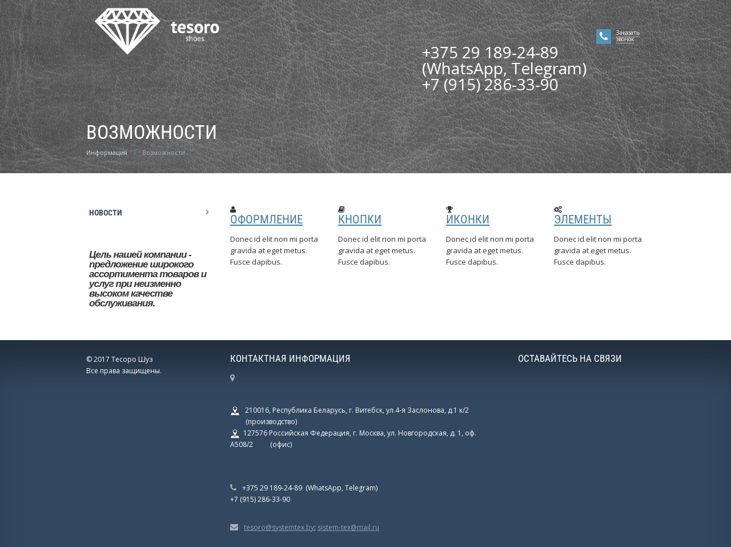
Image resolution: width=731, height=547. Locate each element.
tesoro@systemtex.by (279, 527)
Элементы (583, 219)
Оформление (266, 219)
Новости (105, 212)
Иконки (467, 219)
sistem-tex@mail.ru (348, 527)
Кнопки (359, 219)
